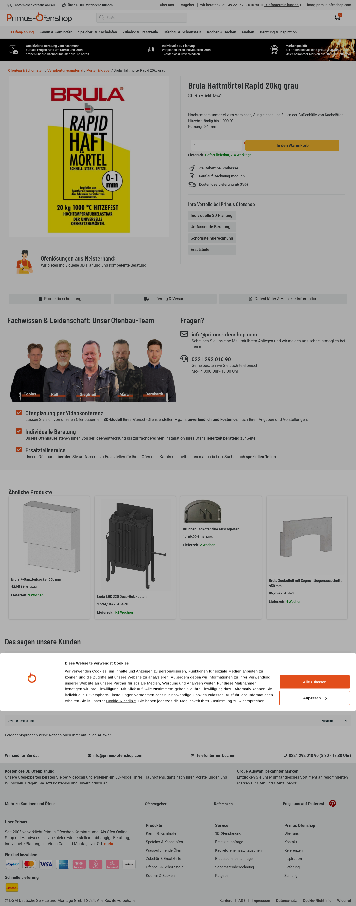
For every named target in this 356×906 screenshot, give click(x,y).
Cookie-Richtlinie (121, 895)
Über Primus (16, 822)
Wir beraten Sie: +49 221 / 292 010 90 (229, 5)
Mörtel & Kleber (98, 70)
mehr (108, 843)
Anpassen (315, 893)
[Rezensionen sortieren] (334, 721)
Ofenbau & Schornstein (26, 70)
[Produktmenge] (217, 145)
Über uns (167, 5)
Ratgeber (187, 5)
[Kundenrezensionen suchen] (169, 704)
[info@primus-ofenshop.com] (184, 334)
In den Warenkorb (293, 145)
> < (281, 5)
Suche (342, 704)
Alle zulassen (314, 877)
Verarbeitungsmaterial (65, 70)
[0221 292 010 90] (184, 359)
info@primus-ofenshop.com (329, 5)
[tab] (213, 216)
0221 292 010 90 (215, 359)
